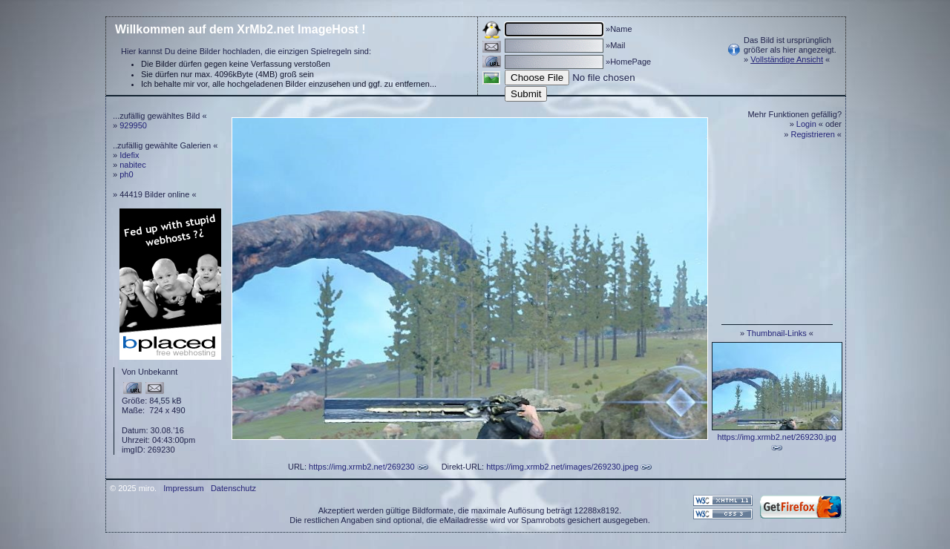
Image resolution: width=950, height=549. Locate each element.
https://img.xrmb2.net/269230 (361, 466)
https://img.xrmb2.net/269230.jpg (776, 437)
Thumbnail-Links (777, 333)
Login (806, 123)
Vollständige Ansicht (786, 59)
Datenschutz (233, 488)
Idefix (129, 155)
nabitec (132, 164)
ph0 (126, 174)
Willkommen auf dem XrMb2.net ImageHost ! (240, 29)
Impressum (183, 488)
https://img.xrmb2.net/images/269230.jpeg (562, 466)
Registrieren (813, 134)
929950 (133, 125)
